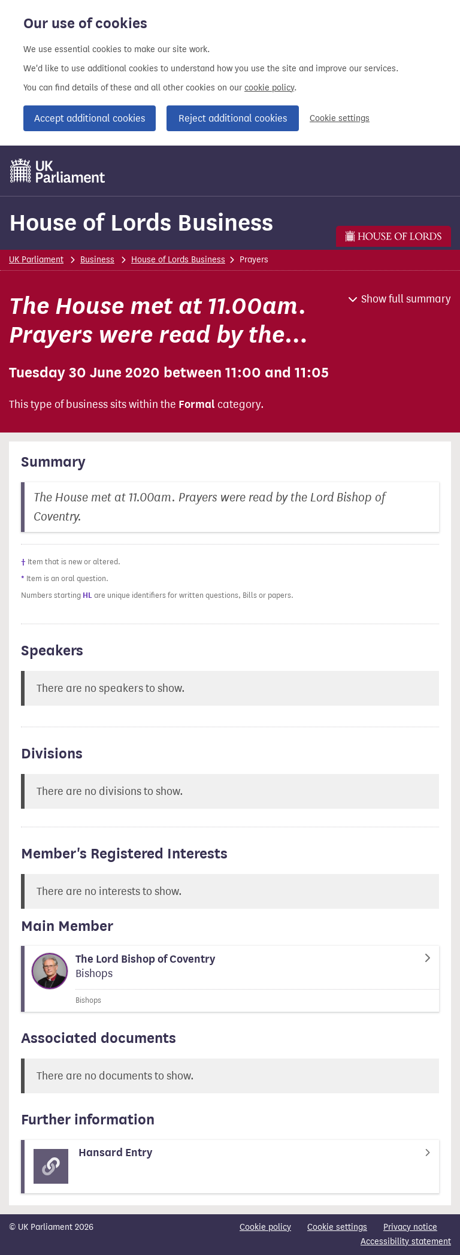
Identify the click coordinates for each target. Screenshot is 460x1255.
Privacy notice (410, 1227)
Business (97, 260)
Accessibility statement (406, 1241)
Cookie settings (340, 118)
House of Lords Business (141, 222)
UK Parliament (36, 260)
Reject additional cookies (232, 118)
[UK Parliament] (58, 171)
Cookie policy (265, 1227)
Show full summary (406, 299)
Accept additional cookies (89, 118)
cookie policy (269, 88)
